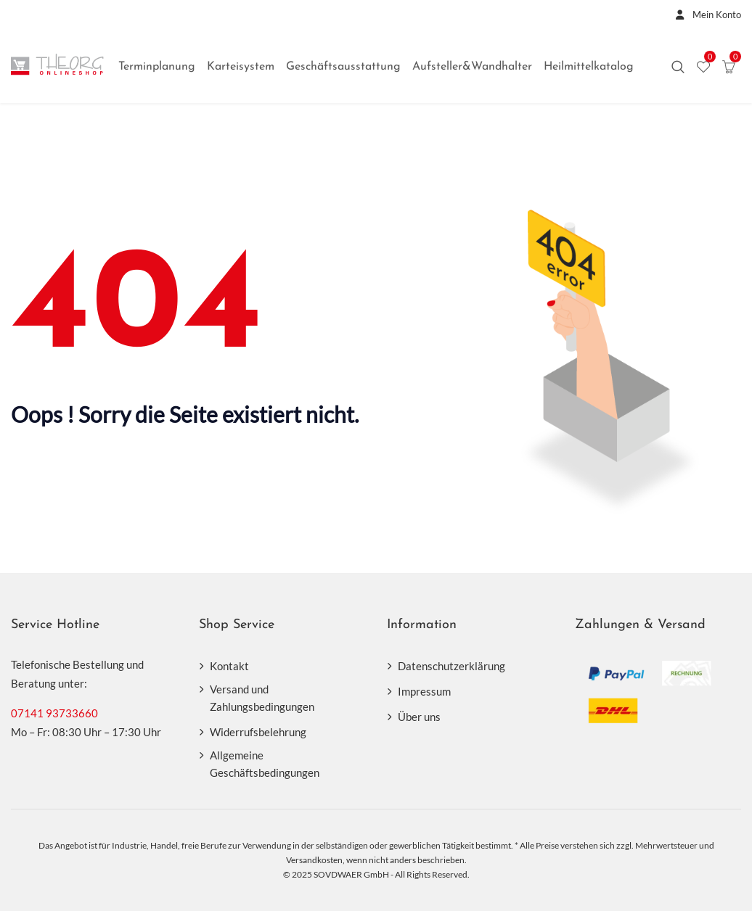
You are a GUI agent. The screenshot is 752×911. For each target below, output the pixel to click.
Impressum (424, 691)
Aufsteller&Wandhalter (472, 67)
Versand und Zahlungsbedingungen (262, 698)
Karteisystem (240, 67)
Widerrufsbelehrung (258, 731)
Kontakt (229, 665)
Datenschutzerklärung (451, 665)
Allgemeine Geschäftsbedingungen (264, 764)
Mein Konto (705, 14)
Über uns (419, 716)
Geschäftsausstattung (343, 67)
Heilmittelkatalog (589, 67)
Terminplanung (156, 67)
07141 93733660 (54, 713)
